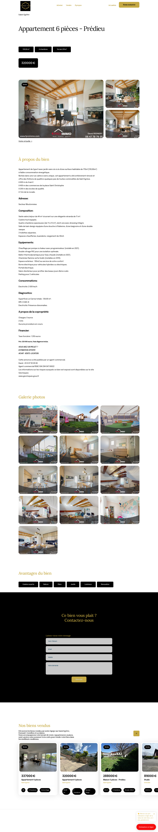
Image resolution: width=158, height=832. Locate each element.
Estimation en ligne (146, 827)
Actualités (112, 5)
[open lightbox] (61, 109)
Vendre (68, 5)
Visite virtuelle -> (25, 141)
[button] (136, 733)
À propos (78, 5)
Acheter (60, 5)
